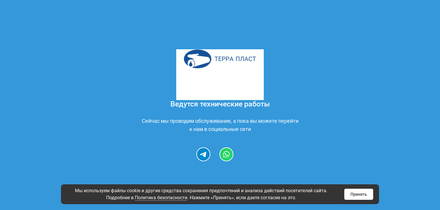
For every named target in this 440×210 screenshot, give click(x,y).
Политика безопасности (161, 197)
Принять (358, 194)
